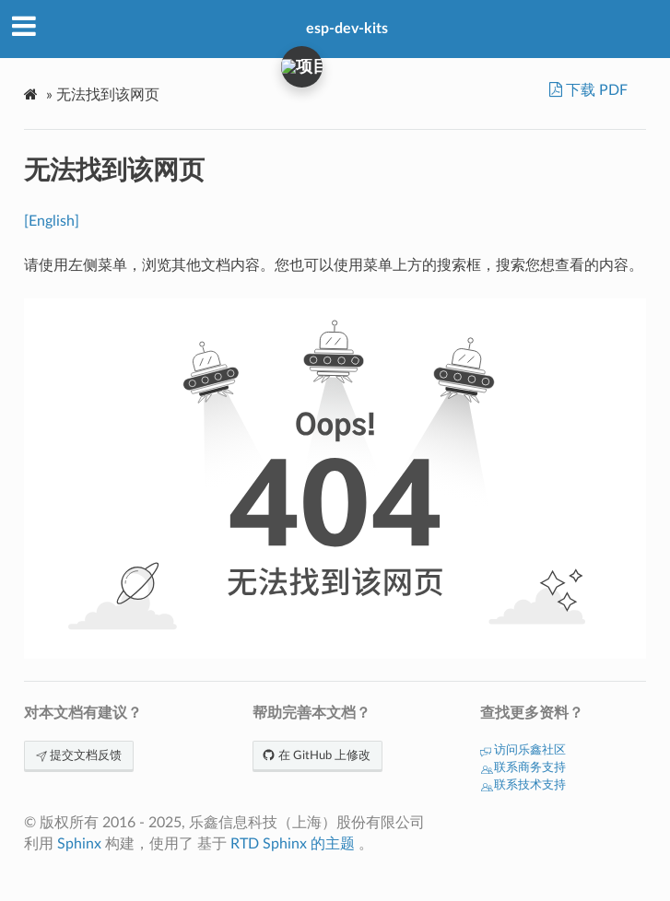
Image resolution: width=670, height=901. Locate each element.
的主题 (333, 844)
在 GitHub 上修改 (317, 756)
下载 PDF (595, 90)
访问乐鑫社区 (523, 750)
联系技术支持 (523, 785)
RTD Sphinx (268, 844)
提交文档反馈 (79, 756)
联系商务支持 (523, 768)
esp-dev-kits (347, 28)
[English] (51, 221)
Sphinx (79, 844)
